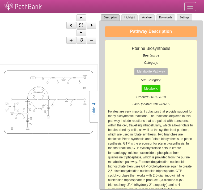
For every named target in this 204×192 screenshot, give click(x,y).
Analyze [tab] (147, 17)
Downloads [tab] (165, 17)
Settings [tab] (184, 17)
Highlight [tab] (129, 17)
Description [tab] (110, 17)
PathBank (28, 6)
